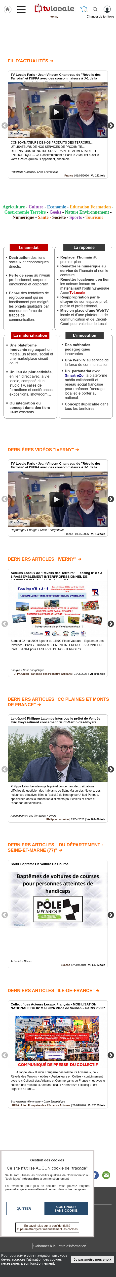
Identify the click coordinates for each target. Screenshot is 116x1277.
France (68, 175)
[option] (58, 125)
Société (59, 217)
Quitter (24, 1208)
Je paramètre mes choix (93, 1259)
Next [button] (111, 125)
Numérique (23, 217)
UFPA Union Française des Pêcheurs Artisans (43, 673)
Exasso (65, 964)
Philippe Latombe (57, 819)
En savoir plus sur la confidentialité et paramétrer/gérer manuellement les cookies (47, 1227)
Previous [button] (4, 125)
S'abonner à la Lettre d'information (59, 1246)
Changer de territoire (100, 16)
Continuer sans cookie (66, 1208)
